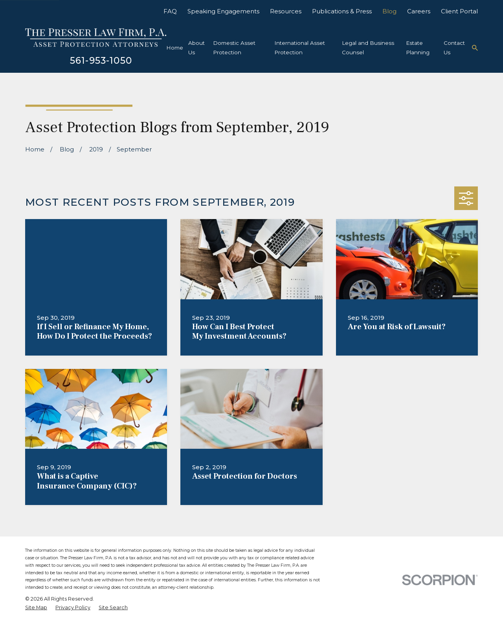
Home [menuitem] (174, 47)
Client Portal (459, 11)
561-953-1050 (101, 60)
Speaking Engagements (223, 11)
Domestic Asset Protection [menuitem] (234, 47)
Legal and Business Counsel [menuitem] (368, 47)
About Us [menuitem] (196, 47)
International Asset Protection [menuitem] (299, 47)
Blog (389, 11)
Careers (418, 11)
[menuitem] (36, 607)
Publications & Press (342, 11)
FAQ (170, 11)
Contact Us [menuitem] (454, 47)
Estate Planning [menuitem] (418, 47)
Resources (285, 11)
